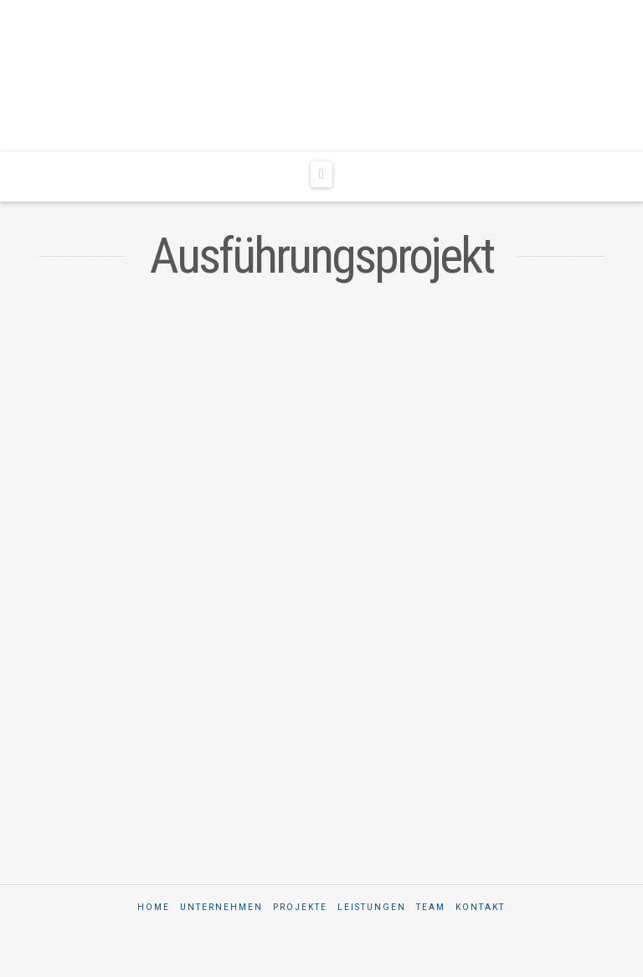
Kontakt (480, 907)
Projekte (300, 907)
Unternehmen (221, 907)
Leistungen (371, 907)
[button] (321, 174)
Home (153, 907)
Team (430, 907)
